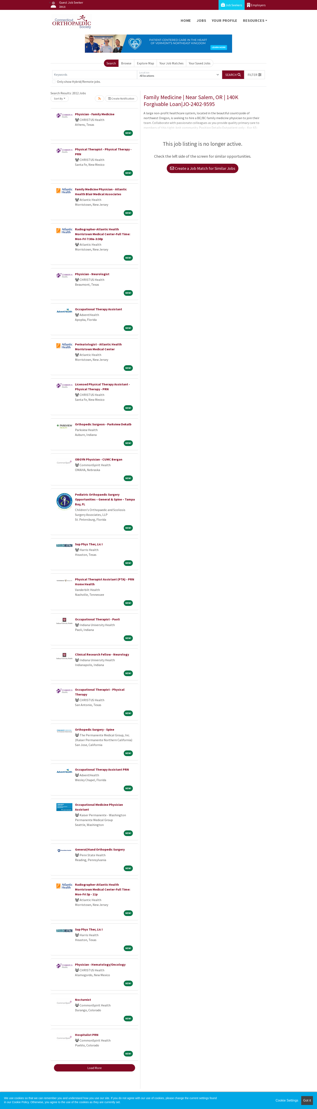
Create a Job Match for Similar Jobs (202, 168)
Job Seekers (231, 4)
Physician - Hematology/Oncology (100, 964)
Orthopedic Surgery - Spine (94, 729)
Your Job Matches (172, 63)
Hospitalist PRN (86, 1035)
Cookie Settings (287, 1100)
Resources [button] (253, 20)
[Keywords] (94, 74)
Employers (256, 4)
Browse (126, 63)
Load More (94, 1068)
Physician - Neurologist (92, 274)
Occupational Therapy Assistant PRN (102, 769)
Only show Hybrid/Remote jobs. (79, 82)
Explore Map (145, 63)
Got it (307, 1100)
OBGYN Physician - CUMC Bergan (98, 459)
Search (111, 63)
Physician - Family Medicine (94, 114)
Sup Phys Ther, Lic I (89, 544)
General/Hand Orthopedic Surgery (100, 849)
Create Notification (121, 98)
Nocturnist (83, 1000)
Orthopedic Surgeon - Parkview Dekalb (103, 424)
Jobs (201, 20)
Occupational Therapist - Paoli (97, 619)
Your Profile (225, 20)
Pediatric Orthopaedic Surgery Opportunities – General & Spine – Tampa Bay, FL (105, 499)
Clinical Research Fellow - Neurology (102, 654)
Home (186, 20)
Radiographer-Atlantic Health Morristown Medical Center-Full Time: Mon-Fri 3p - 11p (102, 889)
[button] (254, 74)
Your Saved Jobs (199, 63)
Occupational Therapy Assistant (98, 309)
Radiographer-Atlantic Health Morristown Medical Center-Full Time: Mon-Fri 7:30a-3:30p (102, 234)
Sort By (58, 98)
